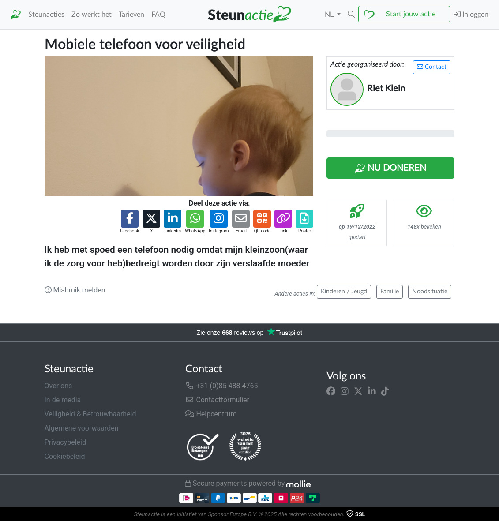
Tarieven (131, 14)
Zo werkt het (91, 14)
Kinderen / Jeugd (344, 292)
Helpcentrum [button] (210, 414)
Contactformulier (217, 400)
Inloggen (471, 14)
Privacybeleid (65, 442)
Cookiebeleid (65, 456)
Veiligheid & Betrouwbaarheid (90, 414)
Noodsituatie (429, 292)
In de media (63, 400)
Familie (389, 292)
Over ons (58, 386)
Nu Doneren (390, 168)
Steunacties (46, 14)
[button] (351, 14)
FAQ (158, 14)
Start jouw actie (410, 14)
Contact (431, 67)
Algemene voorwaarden (82, 428)
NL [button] (330, 14)
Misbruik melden (75, 290)
